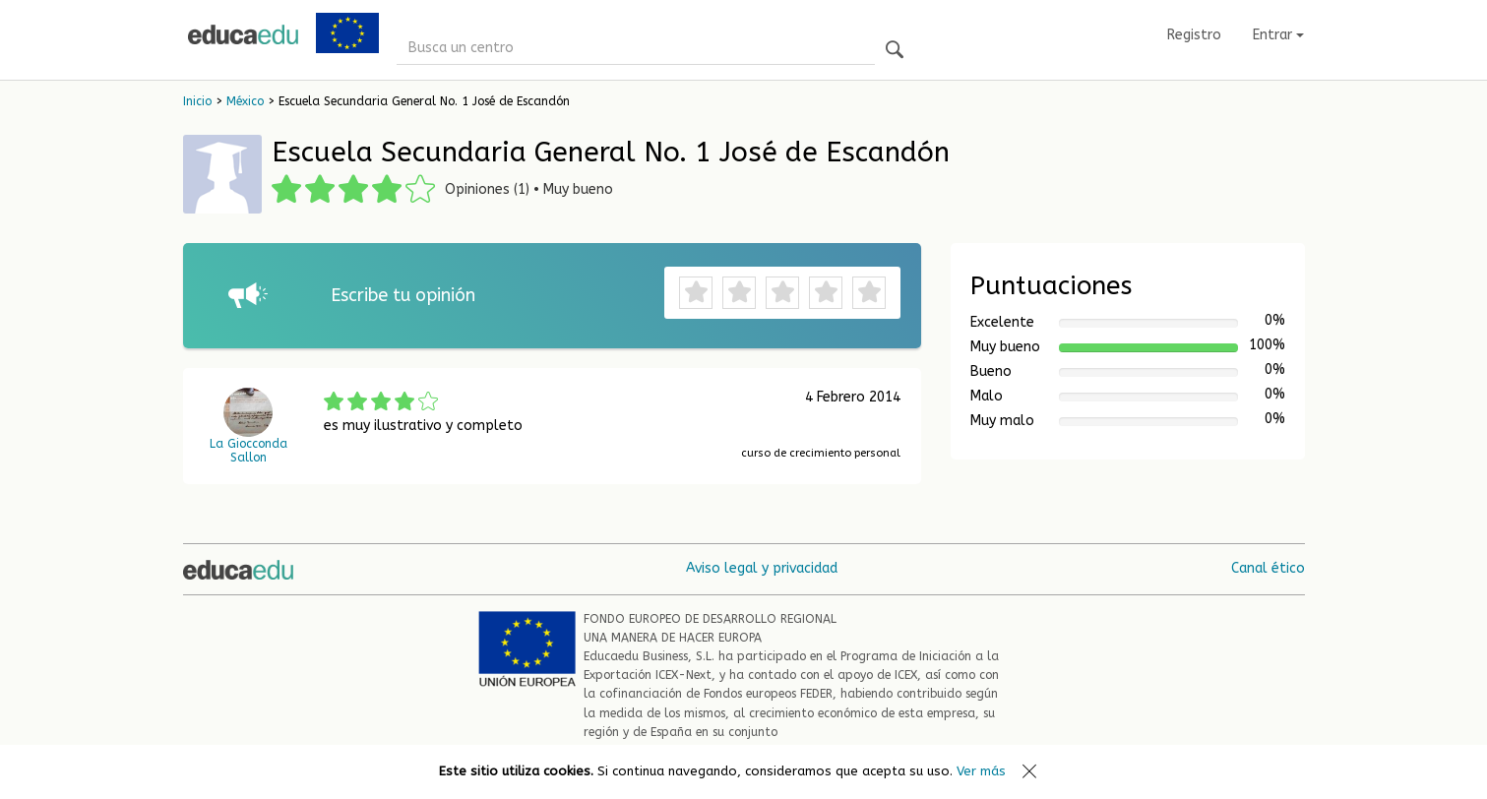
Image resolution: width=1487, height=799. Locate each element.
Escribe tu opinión (403, 295)
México (245, 101)
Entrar (1278, 35)
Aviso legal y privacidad (761, 568)
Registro (1194, 35)
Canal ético (1268, 568)
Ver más (981, 771)
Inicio (197, 101)
